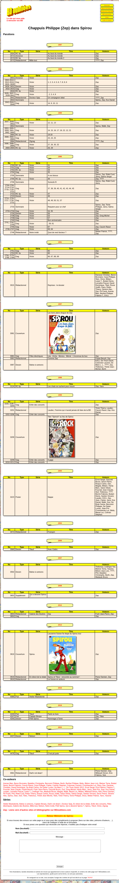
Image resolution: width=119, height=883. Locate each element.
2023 (60, 727)
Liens (107, 17)
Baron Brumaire (20, 783)
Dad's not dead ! (54, 804)
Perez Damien (108, 792)
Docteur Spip (67, 804)
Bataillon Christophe (36, 783)
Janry (89, 789)
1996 (60, 266)
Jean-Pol (96, 789)
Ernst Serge (90, 787)
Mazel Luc (73, 792)
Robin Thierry (30, 794)
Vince (84, 796)
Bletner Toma (104, 783)
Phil (13, 794)
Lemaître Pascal (16, 792)
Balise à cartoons (26, 804)
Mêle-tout (34, 806)
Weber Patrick (93, 796)
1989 (60, 113)
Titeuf (93, 806)
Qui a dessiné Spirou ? (75, 806)
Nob (100, 792)
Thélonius (32, 796)
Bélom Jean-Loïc (91, 783)
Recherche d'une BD (107, 11)
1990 (60, 156)
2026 (60, 762)
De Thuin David (72, 787)
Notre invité (49, 806)
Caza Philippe (39, 785)
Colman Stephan (59, 785)
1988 (60, 69)
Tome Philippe (75, 796)
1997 (60, 304)
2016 (60, 688)
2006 (60, 540)
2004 (60, 523)
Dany (99, 785)
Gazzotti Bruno (55, 789)
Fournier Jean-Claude (12, 789)
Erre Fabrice (101, 787)
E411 (82, 787)
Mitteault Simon (91, 792)
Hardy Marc (81, 789)
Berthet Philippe (72, 783)
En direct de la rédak (81, 804)
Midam (81, 792)
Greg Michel (71, 789)
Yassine (108, 796)
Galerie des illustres (21, 806)
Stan (16, 796)
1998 (60, 377)
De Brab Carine (32, 787)
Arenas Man (8, 783)
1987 (60, 45)
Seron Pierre (102, 794)
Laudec (6, 792)
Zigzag (105, 806)
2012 (60, 605)
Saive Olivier (65, 794)
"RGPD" (90, 880)
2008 (60, 586)
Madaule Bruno (50, 792)
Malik (66, 792)
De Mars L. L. (59, 787)
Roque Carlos (42, 794)
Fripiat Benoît (27, 789)
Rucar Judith (54, 794)
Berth (62, 783)
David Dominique (18, 787)
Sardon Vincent (89, 794)
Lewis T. (27, 792)
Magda (60, 792)
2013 (60, 625)
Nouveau (107, 5)
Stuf (20, 796)
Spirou (10, 796)
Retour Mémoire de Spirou (60, 816)
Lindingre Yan (37, 792)
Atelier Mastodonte (10, 804)
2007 (60, 558)
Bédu (81, 783)
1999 (60, 395)
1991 (60, 242)
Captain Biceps (40, 804)
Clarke (48, 785)
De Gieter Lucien (46, 787)
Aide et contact (107, 20)
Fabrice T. (111, 787)
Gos (63, 789)
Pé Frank (7, 794)
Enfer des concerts (98, 804)
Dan (104, 785)
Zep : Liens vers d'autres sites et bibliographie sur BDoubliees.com (37, 810)
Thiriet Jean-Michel (44, 796)
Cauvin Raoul (27, 785)
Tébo (25, 796)
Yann (102, 796)
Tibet (55, 796)
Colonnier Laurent (74, 785)
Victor (99, 806)
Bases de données (107, 8)
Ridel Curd (20, 794)
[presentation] (60, 861)
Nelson (41, 806)
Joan (103, 789)
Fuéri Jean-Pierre (41, 789)
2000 (60, 471)
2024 (60, 745)
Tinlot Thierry (63, 796)
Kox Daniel (110, 789)
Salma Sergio (76, 794)
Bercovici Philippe (52, 783)
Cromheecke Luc (89, 785)
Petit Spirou (60, 806)
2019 (60, 705)
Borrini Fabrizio (15, 785)
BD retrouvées (107, 14)
